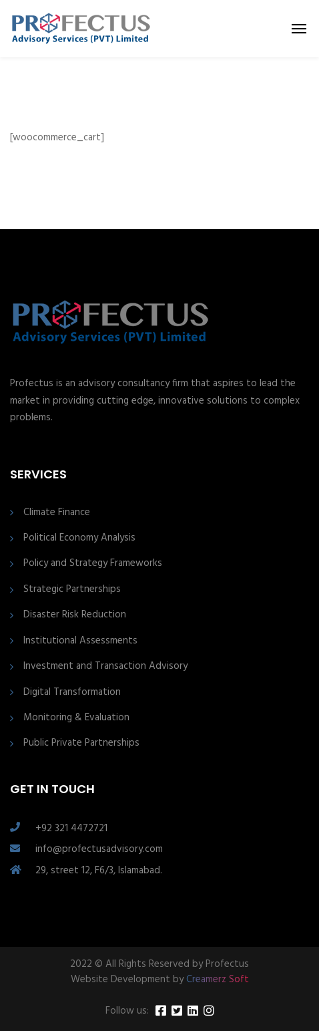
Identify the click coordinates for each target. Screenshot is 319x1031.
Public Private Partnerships (81, 743)
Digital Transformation (72, 692)
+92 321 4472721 (71, 829)
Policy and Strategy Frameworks (92, 563)
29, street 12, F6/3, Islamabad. (98, 871)
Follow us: (127, 1011)
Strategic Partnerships (72, 589)
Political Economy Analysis (79, 538)
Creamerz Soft (217, 980)
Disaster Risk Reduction (74, 615)
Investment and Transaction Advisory (105, 666)
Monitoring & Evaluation (76, 718)
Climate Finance (56, 513)
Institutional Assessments (80, 641)
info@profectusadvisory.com (99, 849)
